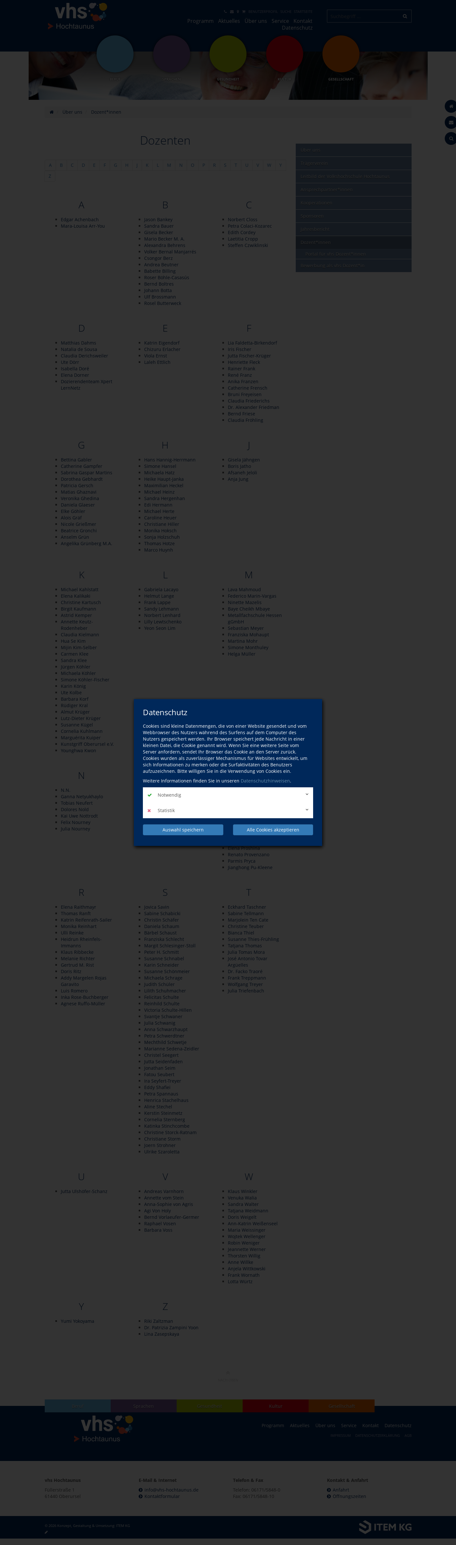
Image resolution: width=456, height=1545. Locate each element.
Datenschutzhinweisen (265, 781)
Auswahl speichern (183, 830)
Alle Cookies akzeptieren (273, 830)
